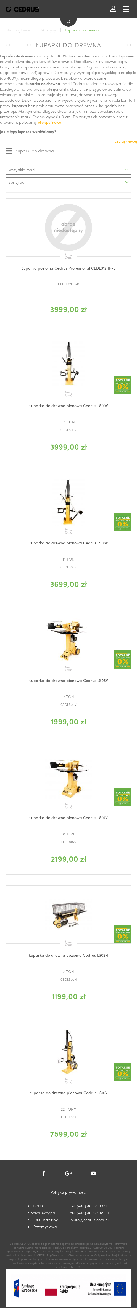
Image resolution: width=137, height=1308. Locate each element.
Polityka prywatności (68, 1192)
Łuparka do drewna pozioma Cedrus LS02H (68, 955)
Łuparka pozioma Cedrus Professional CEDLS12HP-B (69, 268)
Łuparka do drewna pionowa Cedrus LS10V (68, 1092)
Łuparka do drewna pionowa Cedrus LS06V (68, 680)
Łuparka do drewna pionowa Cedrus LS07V (68, 817)
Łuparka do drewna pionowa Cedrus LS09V (68, 405)
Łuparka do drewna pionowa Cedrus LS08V (68, 542)
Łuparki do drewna (30, 151)
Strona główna (18, 30)
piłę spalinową (49, 122)
